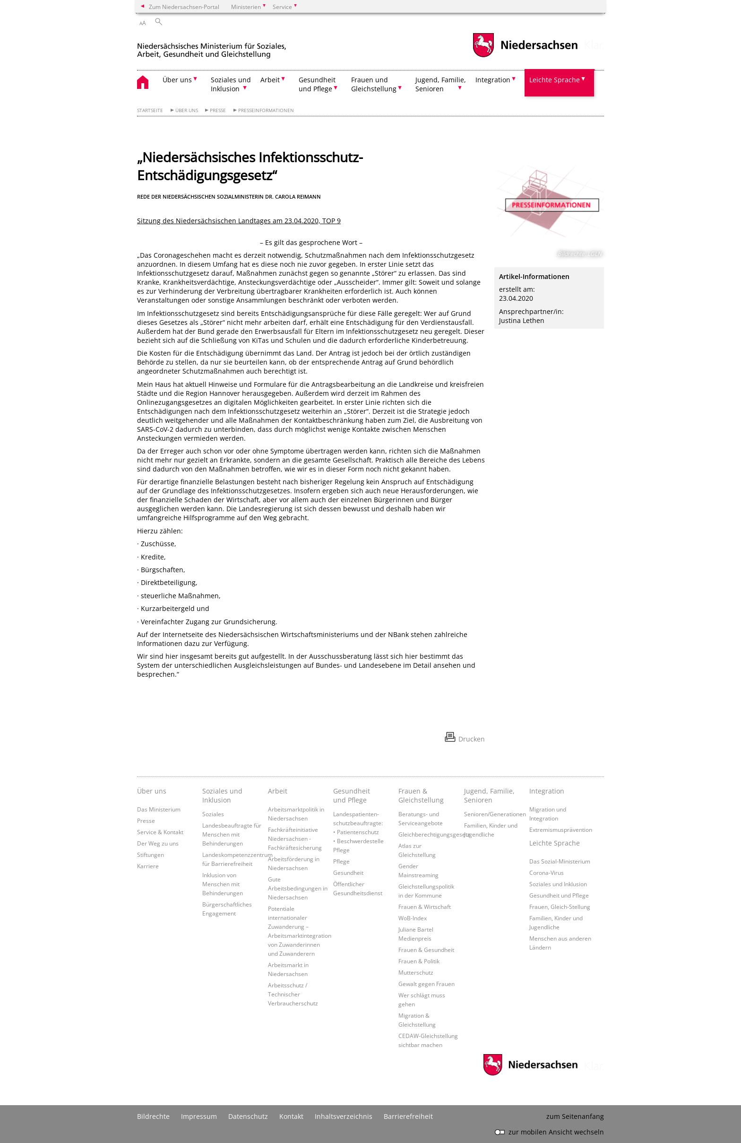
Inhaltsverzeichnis (343, 1116)
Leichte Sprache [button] (554, 79)
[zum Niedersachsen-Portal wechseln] (525, 56)
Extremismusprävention (560, 829)
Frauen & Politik (418, 961)
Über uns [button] (177, 79)
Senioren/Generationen (495, 814)
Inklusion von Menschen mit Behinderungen (222, 884)
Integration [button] (492, 79)
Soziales (213, 814)
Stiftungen (150, 854)
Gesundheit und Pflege (351, 795)
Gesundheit (348, 872)
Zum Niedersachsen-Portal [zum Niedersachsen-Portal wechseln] (184, 6)
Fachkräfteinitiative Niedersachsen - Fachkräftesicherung (295, 838)
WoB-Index (412, 918)
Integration (546, 790)
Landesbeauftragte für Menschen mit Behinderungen (231, 834)
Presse (218, 110)
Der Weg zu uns (158, 843)
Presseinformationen (266, 110)
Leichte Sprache (554, 842)
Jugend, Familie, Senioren (489, 795)
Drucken (471, 738)
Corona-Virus (546, 872)
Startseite (150, 110)
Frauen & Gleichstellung (421, 795)
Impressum (199, 1116)
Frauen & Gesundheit (426, 949)
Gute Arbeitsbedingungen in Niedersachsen (297, 888)
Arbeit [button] (270, 79)
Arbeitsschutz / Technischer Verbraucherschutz (293, 994)
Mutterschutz (415, 972)
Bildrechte (153, 1116)
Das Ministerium (159, 809)
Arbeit (277, 790)
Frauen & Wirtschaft (424, 906)
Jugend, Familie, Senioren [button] (440, 84)
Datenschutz (248, 1116)
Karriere (148, 866)
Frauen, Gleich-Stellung (559, 906)
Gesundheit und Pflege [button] (317, 84)
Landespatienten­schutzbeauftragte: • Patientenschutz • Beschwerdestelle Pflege (358, 832)
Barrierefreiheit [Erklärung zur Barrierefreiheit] (408, 1116)
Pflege (341, 861)
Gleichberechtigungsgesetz (434, 834)
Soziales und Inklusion (222, 795)
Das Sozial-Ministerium (559, 861)
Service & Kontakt (160, 832)
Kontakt (291, 1116)
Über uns (186, 110)
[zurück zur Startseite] (211, 47)
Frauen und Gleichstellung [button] (373, 84)
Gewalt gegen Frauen (426, 983)
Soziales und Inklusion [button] (231, 84)
